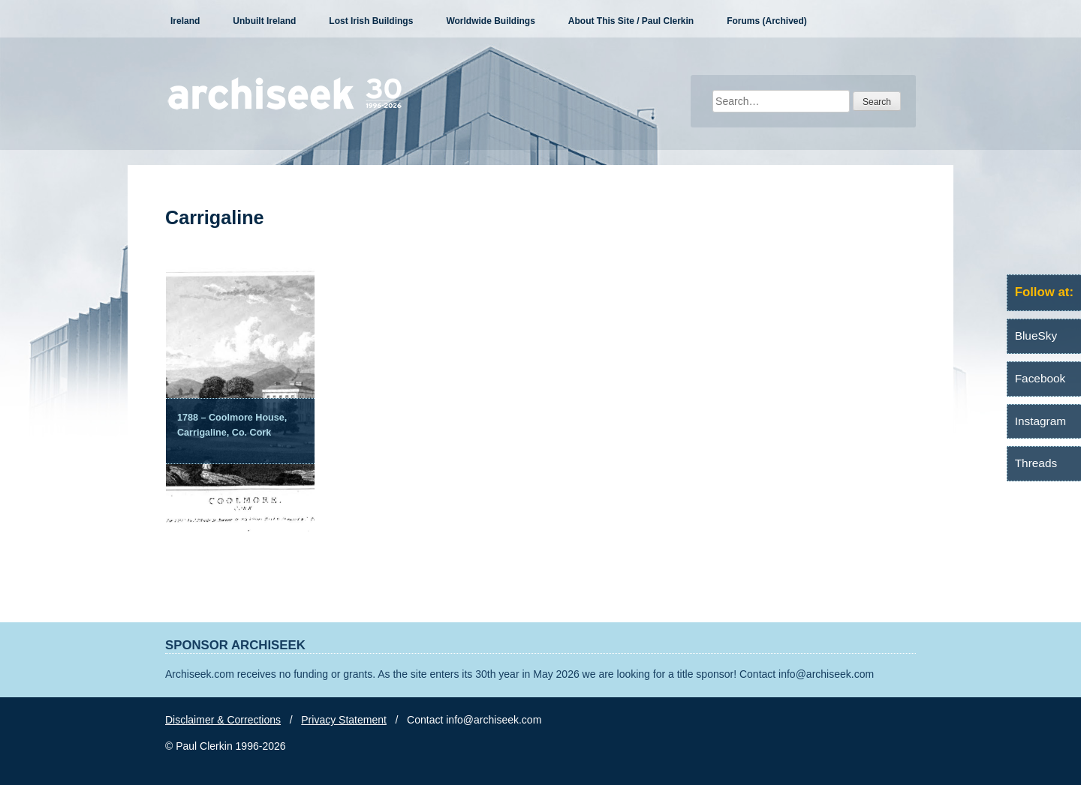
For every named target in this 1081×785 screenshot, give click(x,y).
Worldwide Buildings (490, 21)
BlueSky (1036, 335)
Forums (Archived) (767, 21)
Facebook (1040, 378)
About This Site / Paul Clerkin (631, 21)
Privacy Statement (344, 720)
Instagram (1040, 421)
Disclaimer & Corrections (223, 720)
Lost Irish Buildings (371, 21)
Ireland (185, 21)
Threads (1036, 463)
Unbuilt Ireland (264, 21)
